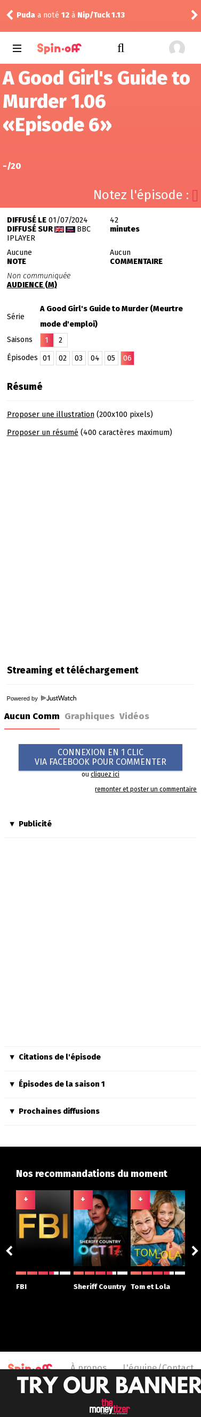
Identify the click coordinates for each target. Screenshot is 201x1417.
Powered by (41, 698)
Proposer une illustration (50, 414)
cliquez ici (105, 774)
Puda (26, 15)
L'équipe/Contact (158, 1367)
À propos (88, 1367)
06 (127, 358)
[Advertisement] (100, 547)
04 (95, 358)
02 (63, 358)
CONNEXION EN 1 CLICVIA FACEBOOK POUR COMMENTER (100, 757)
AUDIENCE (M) (32, 284)
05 (111, 358)
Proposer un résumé (42, 432)
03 (79, 358)
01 (47, 358)
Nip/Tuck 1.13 (101, 15)
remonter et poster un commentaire (146, 789)
